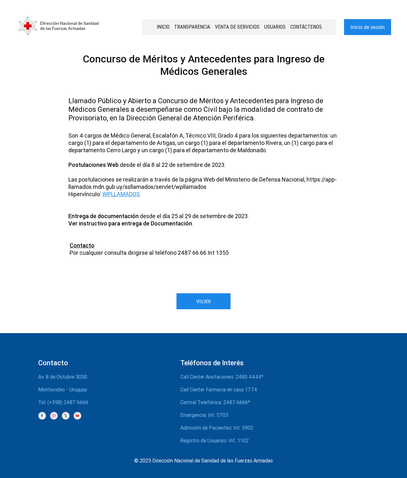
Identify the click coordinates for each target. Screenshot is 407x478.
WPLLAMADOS (121, 194)
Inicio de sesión (367, 27)
